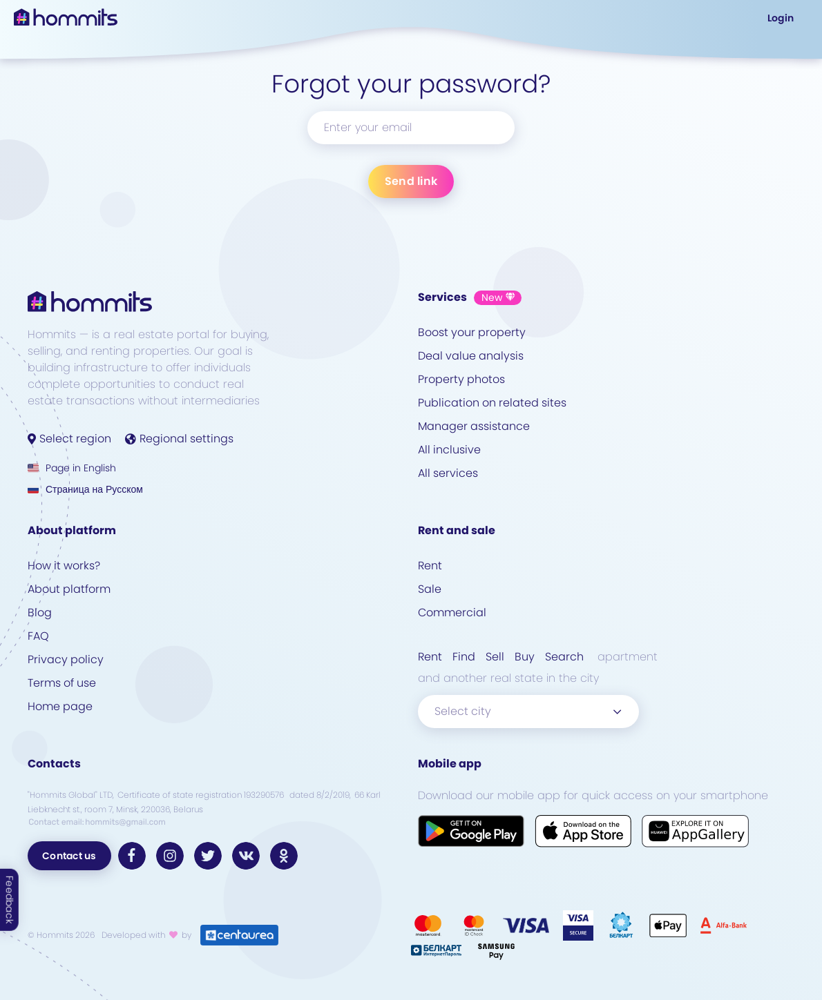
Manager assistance (474, 426)
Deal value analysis (471, 356)
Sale (429, 589)
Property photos (461, 379)
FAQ (38, 636)
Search (564, 657)
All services (448, 473)
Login (780, 18)
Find (463, 657)
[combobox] (528, 711)
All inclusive (449, 450)
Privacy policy (66, 659)
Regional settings (179, 439)
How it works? (64, 565)
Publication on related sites (492, 403)
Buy (525, 657)
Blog (40, 612)
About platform (69, 589)
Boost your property (472, 332)
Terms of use (62, 683)
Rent (430, 565)
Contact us (69, 856)
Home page (60, 706)
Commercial (452, 612)
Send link (411, 181)
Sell (495, 657)
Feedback (10, 900)
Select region (69, 439)
